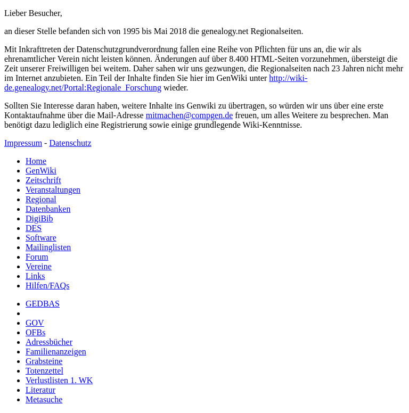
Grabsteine (44, 361)
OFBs (35, 332)
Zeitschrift (43, 180)
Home (36, 161)
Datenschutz (70, 142)
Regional (41, 199)
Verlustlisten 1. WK (59, 380)
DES (34, 228)
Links (35, 275)
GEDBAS (43, 303)
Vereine (39, 266)
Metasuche (44, 399)
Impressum (23, 142)
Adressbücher (49, 341)
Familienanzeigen (56, 351)
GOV (35, 322)
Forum (37, 256)
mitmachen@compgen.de (189, 115)
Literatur (40, 389)
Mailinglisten (48, 247)
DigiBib (39, 218)
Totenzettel (44, 370)
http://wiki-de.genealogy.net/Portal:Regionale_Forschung (155, 82)
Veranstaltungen (53, 189)
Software (41, 237)
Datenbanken (48, 208)
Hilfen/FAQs (47, 285)
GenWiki (41, 170)
